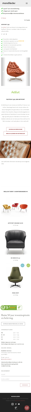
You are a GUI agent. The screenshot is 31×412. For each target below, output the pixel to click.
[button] (3, 71)
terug (3, 18)
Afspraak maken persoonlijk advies (13, 324)
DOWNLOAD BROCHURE (15, 129)
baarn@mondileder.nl (6, 359)
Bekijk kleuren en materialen (15, 133)
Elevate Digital (20, 400)
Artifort (4, 27)
